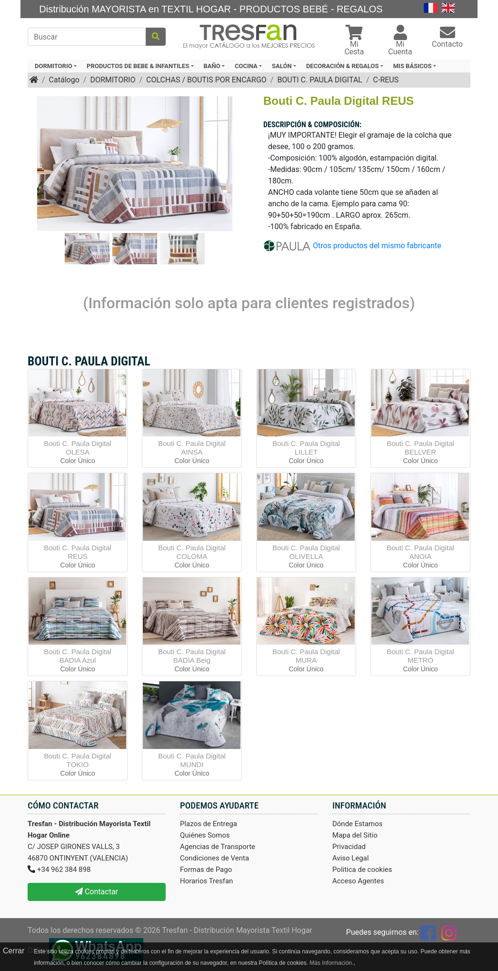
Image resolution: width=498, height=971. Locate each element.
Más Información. (331, 963)
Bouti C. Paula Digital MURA (306, 655)
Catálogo (64, 79)
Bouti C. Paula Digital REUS (77, 552)
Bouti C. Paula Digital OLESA (77, 447)
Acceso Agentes (358, 881)
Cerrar (13, 951)
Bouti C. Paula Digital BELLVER (420, 447)
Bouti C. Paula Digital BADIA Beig (192, 655)
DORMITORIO (112, 79)
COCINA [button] (246, 66)
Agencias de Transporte (217, 846)
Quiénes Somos (205, 835)
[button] (354, 41)
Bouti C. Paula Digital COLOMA (192, 552)
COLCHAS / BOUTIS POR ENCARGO (206, 79)
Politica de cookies (362, 869)
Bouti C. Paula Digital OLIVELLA (306, 552)
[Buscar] (87, 37)
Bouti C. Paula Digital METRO (420, 655)
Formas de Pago (206, 869)
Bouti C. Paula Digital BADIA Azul (77, 655)
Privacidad (349, 846)
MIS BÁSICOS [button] (412, 66)
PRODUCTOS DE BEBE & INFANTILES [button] (138, 66)
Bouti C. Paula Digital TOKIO (77, 760)
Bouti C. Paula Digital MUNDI (192, 760)
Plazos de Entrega (208, 823)
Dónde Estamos (357, 823)
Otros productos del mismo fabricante (377, 245)
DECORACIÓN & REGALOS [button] (342, 66)
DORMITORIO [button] (53, 66)
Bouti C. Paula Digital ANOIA (420, 552)
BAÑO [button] (212, 66)
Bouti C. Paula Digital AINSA (192, 447)
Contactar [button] (96, 891)
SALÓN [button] (282, 66)
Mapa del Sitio (355, 835)
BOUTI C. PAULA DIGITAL (319, 79)
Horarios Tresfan (206, 881)
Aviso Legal (350, 858)
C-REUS (386, 79)
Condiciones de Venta (214, 858)
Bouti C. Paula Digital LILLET (306, 447)
